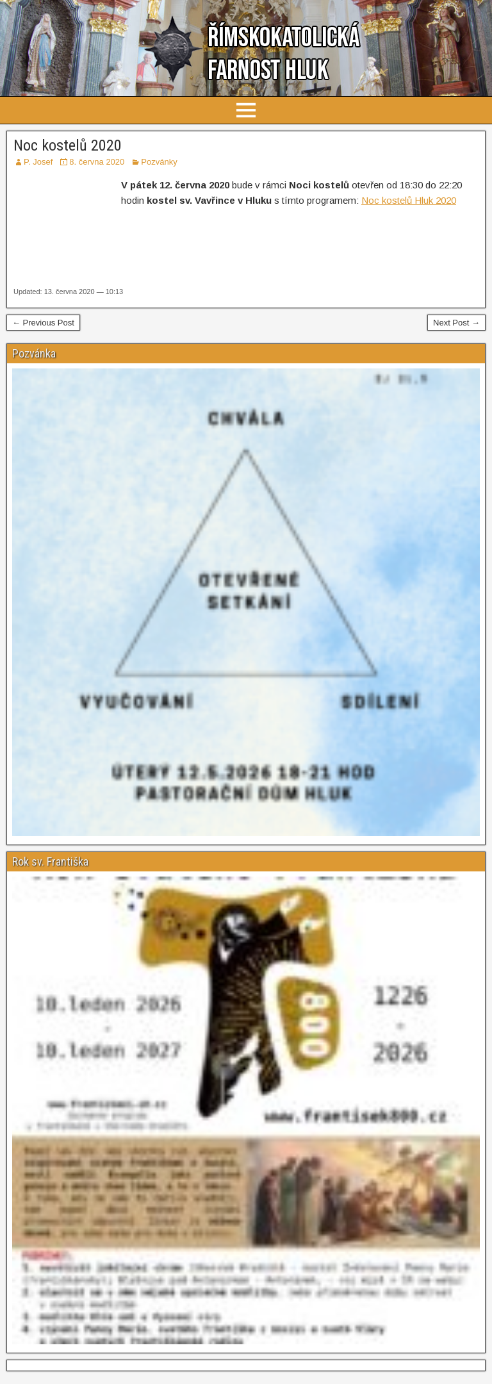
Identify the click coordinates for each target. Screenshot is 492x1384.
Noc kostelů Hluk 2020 (408, 200)
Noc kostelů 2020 (67, 145)
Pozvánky (159, 162)
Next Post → (456, 322)
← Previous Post (43, 322)
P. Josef (38, 162)
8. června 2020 (96, 162)
